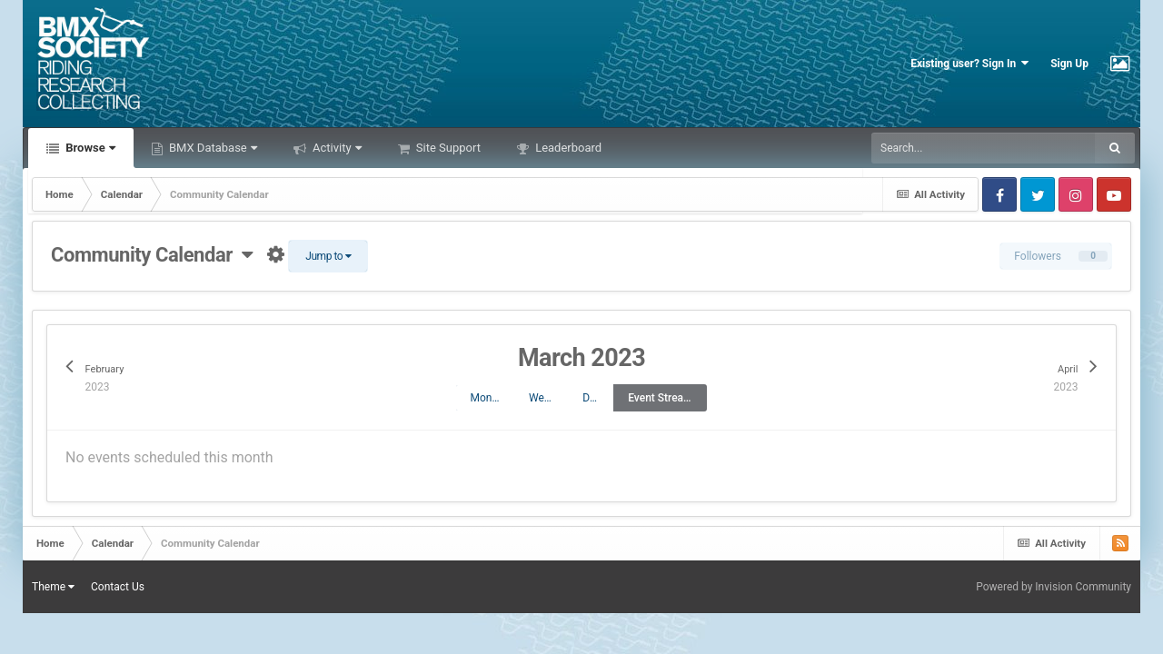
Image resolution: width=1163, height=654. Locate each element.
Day (591, 397)
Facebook (999, 194)
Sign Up (1069, 63)
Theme (53, 586)
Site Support (447, 147)
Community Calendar (152, 254)
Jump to (328, 256)
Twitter (1037, 194)
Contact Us (117, 586)
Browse (89, 147)
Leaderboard (566, 147)
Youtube (1114, 194)
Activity (336, 147)
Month (485, 397)
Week (542, 397)
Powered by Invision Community (1053, 586)
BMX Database (211, 147)
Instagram (1076, 194)
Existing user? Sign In (969, 63)
